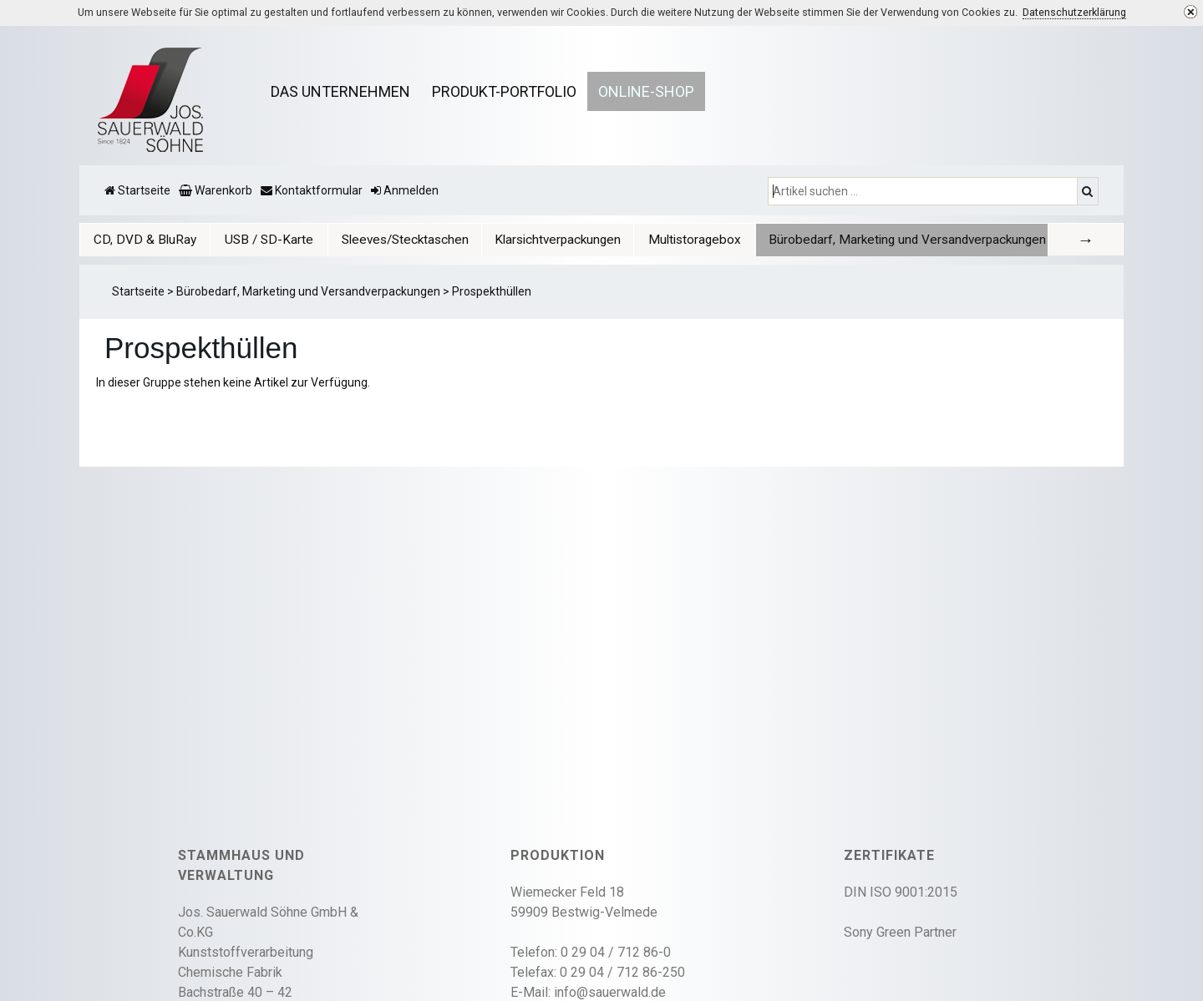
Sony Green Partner (900, 932)
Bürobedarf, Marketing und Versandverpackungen (907, 239)
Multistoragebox (694, 239)
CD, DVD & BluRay (145, 239)
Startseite (138, 291)
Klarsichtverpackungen (558, 239)
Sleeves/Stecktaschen (405, 239)
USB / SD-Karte (269, 239)
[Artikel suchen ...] (924, 191)
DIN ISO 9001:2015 (900, 892)
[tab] (145, 239)
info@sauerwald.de (610, 992)
